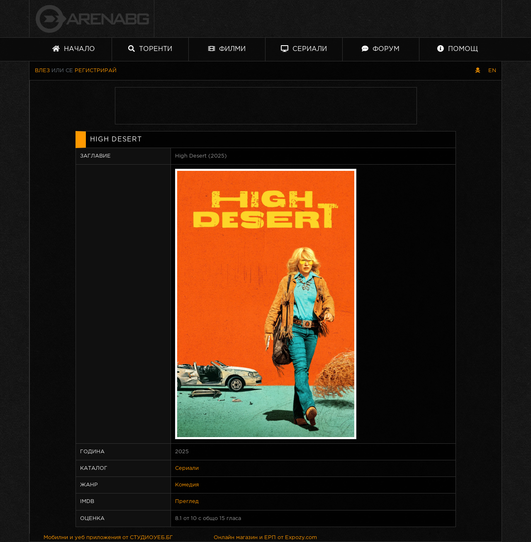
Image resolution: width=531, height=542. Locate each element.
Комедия (187, 485)
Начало (73, 48)
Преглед (187, 501)
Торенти (150, 48)
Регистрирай (96, 70)
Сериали (304, 48)
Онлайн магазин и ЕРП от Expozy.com (265, 537)
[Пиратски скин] (477, 70)
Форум (380, 48)
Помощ (457, 48)
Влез (42, 70)
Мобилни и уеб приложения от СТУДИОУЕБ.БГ (108, 537)
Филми (227, 48)
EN (492, 70)
